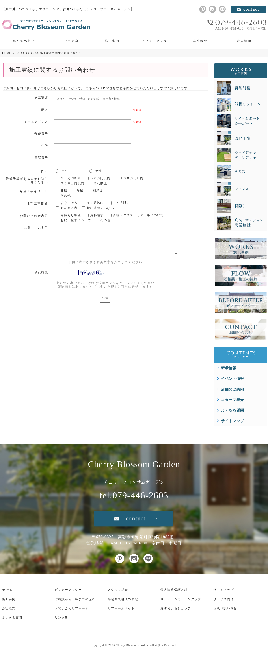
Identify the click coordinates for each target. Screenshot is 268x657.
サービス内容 (68, 41)
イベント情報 (232, 378)
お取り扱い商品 (225, 608)
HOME (6, 53)
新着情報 (228, 368)
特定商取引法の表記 (123, 599)
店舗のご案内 (232, 389)
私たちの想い (24, 41)
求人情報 (244, 41)
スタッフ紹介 (232, 400)
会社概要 (200, 41)
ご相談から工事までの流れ (75, 599)
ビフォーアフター (156, 41)
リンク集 (61, 617)
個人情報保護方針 (174, 589)
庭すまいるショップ (175, 608)
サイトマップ (232, 421)
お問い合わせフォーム (72, 608)
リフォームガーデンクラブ (180, 599)
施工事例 (112, 41)
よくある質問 (232, 410)
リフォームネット (121, 608)
